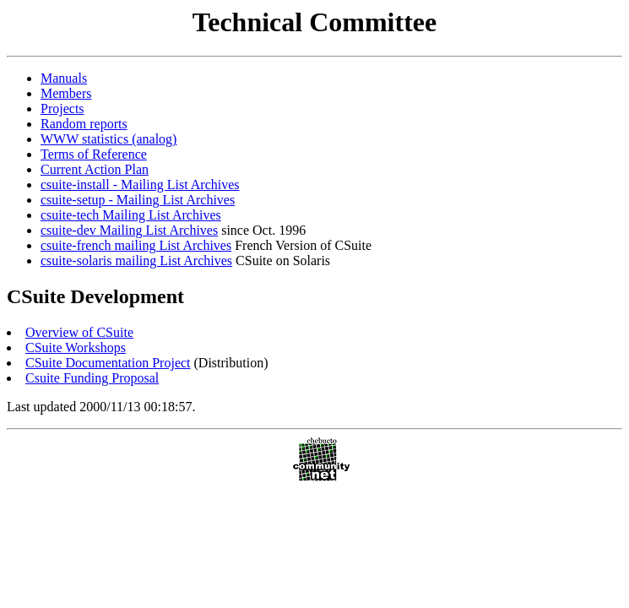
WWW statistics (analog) (108, 139)
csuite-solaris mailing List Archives (136, 260)
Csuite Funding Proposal (92, 378)
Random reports (84, 124)
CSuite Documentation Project (108, 363)
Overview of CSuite (79, 332)
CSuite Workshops (75, 347)
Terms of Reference (94, 154)
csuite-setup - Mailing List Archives (138, 200)
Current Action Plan (95, 169)
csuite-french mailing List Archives (136, 245)
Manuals (64, 78)
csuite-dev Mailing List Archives (129, 230)
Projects (62, 108)
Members (66, 93)
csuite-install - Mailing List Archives (140, 184)
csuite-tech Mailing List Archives (131, 215)
